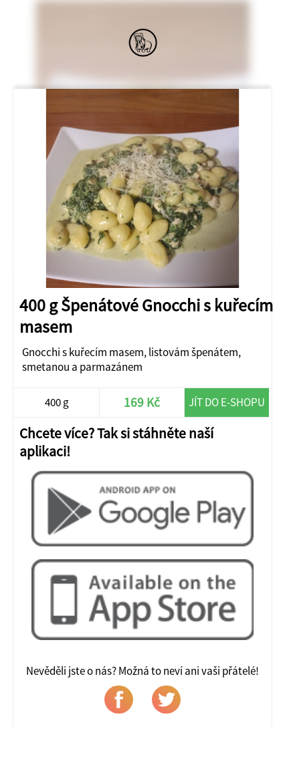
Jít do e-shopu (227, 402)
